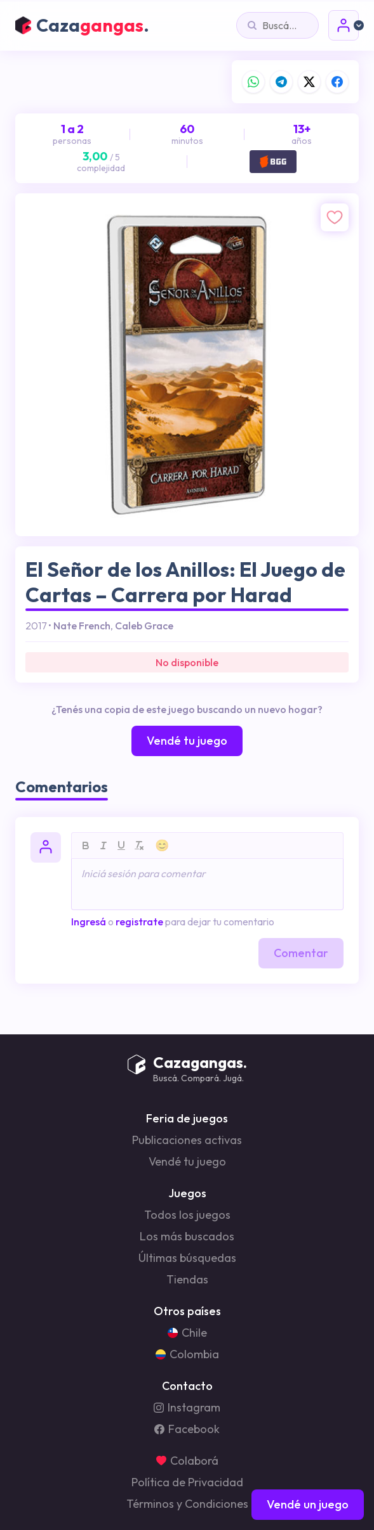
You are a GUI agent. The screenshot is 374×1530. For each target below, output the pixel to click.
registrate (139, 921)
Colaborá (187, 1461)
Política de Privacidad (187, 1482)
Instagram (187, 1407)
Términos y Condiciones (187, 1504)
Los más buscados (187, 1236)
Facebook (187, 1429)
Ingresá (88, 921)
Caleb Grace (144, 625)
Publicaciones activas (187, 1140)
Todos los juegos (187, 1215)
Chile (187, 1333)
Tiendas (187, 1279)
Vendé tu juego (187, 1161)
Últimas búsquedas (187, 1258)
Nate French (81, 625)
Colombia (187, 1354)
